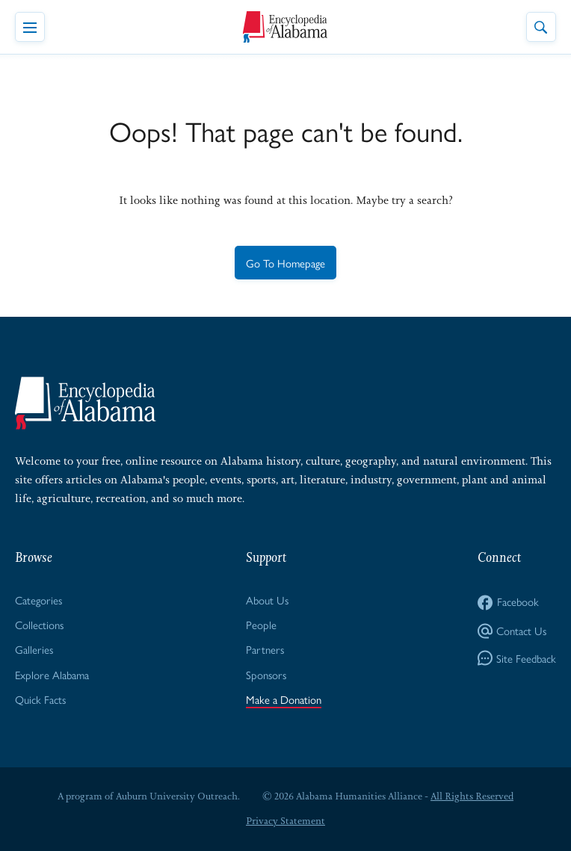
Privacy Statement (285, 820)
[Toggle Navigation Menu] (30, 27)
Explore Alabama (52, 674)
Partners (265, 649)
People (261, 624)
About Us (267, 599)
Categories (38, 599)
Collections (39, 624)
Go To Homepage (285, 262)
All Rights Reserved (471, 796)
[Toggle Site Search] (541, 27)
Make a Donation (283, 699)
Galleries (34, 649)
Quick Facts (40, 699)
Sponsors (266, 674)
